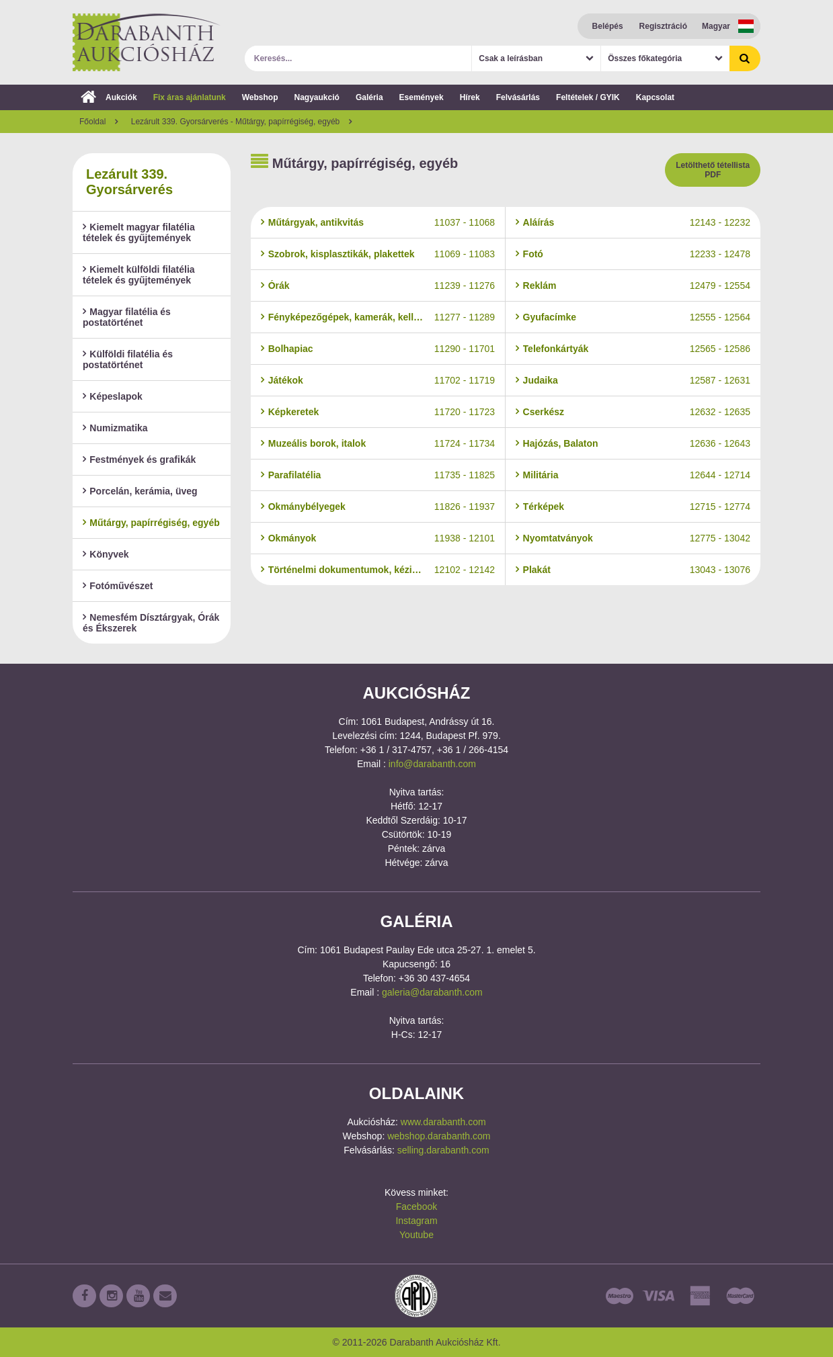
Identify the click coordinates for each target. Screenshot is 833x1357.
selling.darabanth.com (443, 1150)
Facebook (416, 1206)
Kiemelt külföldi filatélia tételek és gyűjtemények (139, 275)
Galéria (369, 97)
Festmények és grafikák (139, 459)
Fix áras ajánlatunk (189, 97)
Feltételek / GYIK (588, 97)
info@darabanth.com (432, 763)
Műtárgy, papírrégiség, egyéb (151, 522)
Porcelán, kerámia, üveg (140, 491)
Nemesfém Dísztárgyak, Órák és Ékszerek (151, 622)
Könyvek (106, 554)
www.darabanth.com (443, 1122)
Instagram (416, 1220)
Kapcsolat (655, 97)
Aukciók (109, 97)
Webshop (260, 97)
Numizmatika (115, 428)
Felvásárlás (518, 97)
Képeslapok (113, 396)
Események (421, 97)
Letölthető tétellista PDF (713, 170)
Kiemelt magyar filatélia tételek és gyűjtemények (139, 232)
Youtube (416, 1234)
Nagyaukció (317, 97)
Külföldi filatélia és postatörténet (128, 359)
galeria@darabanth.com (432, 992)
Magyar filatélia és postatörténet (127, 317)
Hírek (470, 97)
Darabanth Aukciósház (147, 42)
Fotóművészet (118, 585)
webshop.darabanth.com (438, 1136)
